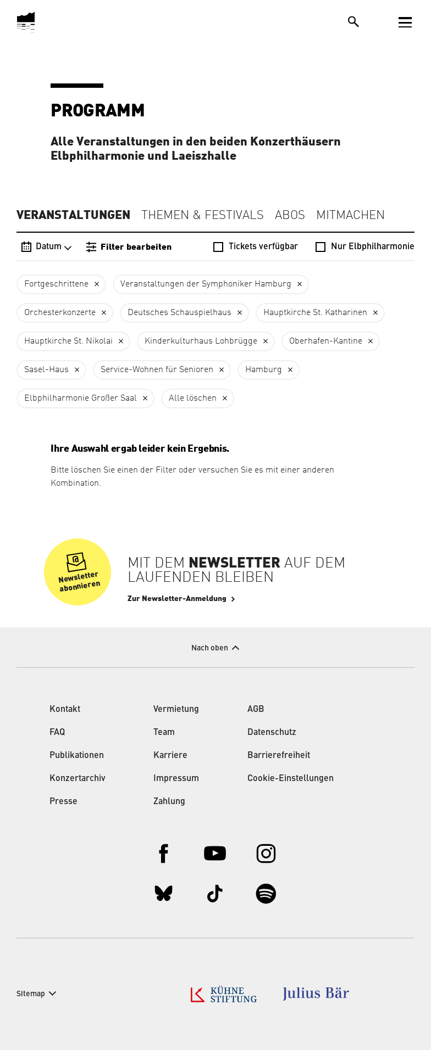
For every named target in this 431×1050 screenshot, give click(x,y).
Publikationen (76, 755)
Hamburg (263, 370)
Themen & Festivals (202, 216)
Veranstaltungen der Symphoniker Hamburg (205, 284)
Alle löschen (193, 398)
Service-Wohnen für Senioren (157, 370)
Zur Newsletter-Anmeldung (177, 599)
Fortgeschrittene (56, 284)
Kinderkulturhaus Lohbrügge (201, 341)
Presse (63, 802)
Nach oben (209, 648)
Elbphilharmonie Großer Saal (80, 398)
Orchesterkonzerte (60, 312)
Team (164, 732)
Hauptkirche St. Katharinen (315, 312)
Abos (290, 216)
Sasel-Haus (46, 370)
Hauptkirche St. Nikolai (68, 341)
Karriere (170, 755)
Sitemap (30, 994)
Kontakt (64, 709)
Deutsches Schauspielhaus (179, 312)
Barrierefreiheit (278, 755)
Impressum (176, 778)
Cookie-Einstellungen (290, 778)
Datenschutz (271, 732)
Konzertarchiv (77, 778)
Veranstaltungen (73, 215)
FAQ (57, 732)
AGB (255, 709)
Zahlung (169, 802)
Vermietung (176, 709)
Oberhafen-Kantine (325, 341)
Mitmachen (350, 216)
